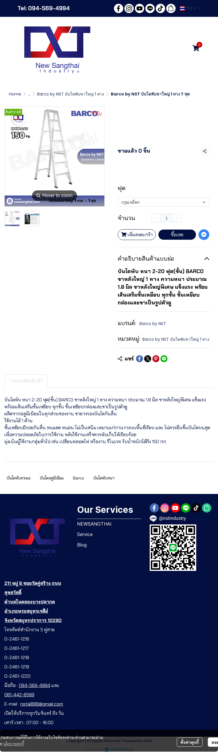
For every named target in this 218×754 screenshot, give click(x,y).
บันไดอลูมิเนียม (52, 478)
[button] (190, 8)
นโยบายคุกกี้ (13, 743)
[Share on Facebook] (139, 358)
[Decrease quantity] (156, 218)
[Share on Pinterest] (155, 358)
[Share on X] (147, 358)
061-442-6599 (19, 695)
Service (85, 534)
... (29, 94)
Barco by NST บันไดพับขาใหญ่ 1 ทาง (70, 94)
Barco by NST (153, 324)
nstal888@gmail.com (41, 704)
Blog (82, 545)
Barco (78, 478)
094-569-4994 (34, 685)
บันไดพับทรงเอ (19, 478)
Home (15, 94)
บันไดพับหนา (104, 478)
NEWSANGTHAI (94, 524)
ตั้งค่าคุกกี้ (190, 742)
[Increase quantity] (177, 218)
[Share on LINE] (163, 358)
